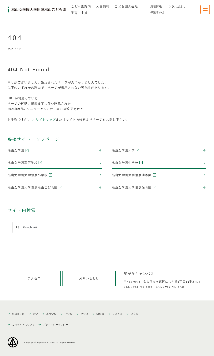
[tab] (81, 6)
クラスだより (177, 6)
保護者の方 (157, 12)
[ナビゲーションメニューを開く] (205, 9)
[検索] (73, 227)
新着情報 (156, 6)
